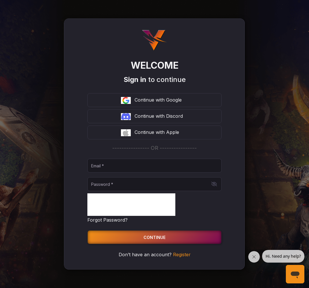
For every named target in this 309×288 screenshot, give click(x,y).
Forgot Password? (107, 220)
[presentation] (131, 204)
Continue (154, 237)
